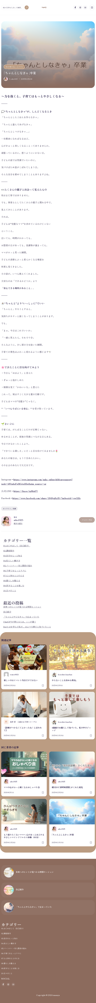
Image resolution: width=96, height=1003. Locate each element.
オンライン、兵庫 (9, 508)
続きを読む (18, 523)
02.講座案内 (8, 550)
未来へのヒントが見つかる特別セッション (22, 606)
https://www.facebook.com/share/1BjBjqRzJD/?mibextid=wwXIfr (46, 498)
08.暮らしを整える (11, 580)
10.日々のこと (9, 590)
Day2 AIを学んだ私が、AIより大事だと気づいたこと (27, 626)
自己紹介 (7, 611)
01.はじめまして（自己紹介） (16, 545)
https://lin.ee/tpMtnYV (26, 491)
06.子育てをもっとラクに (14, 67)
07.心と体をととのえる (13, 575)
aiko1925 (18, 520)
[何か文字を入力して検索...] (15, 7)
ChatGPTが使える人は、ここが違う (19, 621)
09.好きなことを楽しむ (13, 585)
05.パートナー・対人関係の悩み (17, 565)
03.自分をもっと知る (12, 555)
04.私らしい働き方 (11, 560)
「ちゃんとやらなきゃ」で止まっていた (21, 616)
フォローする (87, 520)
